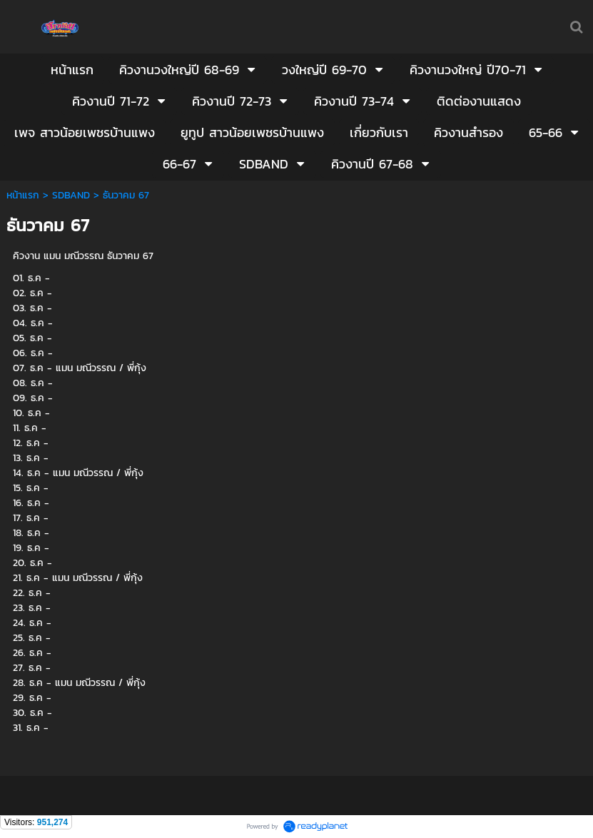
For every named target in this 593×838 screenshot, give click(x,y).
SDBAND (71, 195)
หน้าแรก (22, 195)
